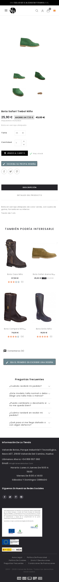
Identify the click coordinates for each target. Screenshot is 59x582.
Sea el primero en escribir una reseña (29, 362)
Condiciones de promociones (41, 563)
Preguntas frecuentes (14, 563)
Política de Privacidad (37, 557)
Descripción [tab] (29, 187)
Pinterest (16, 171)
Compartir (4, 171)
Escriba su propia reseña (19, 164)
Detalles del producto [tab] (29, 195)
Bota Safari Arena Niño (44, 274)
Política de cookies (17, 560)
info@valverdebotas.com (21, 463)
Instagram (21, 496)
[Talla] (20, 133)
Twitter (10, 496)
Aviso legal (17, 557)
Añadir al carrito (14, 153)
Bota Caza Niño (15, 274)
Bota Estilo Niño (44, 328)
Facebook (4, 496)
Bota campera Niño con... (17, 328)
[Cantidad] (18, 143)
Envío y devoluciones (40, 560)
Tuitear (10, 171)
